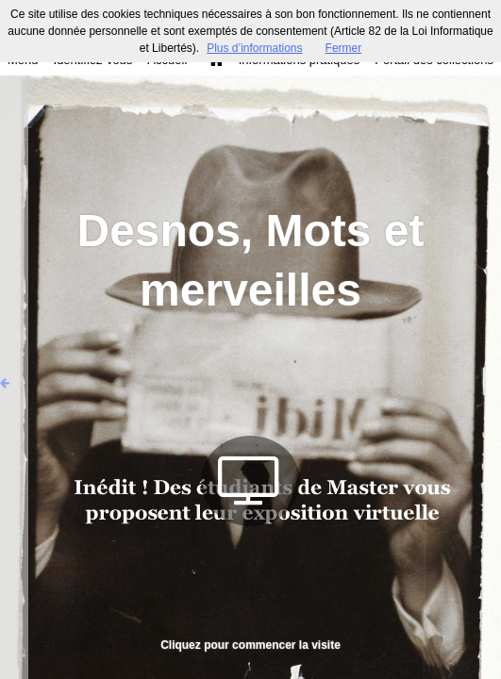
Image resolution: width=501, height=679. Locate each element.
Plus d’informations (254, 48)
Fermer (344, 48)
